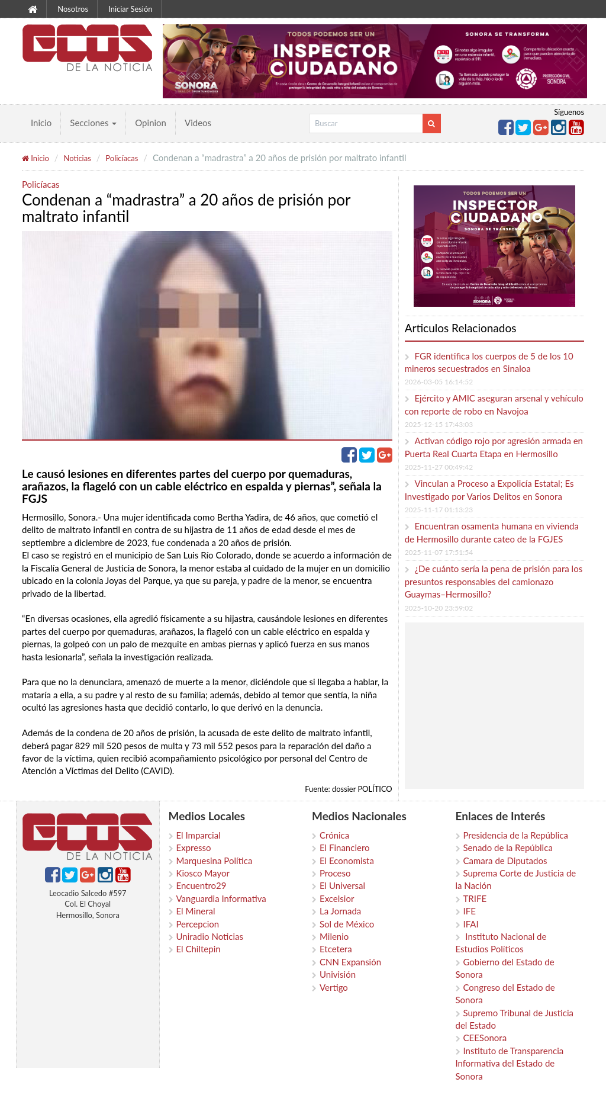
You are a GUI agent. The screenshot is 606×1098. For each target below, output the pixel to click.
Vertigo (334, 987)
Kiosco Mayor (203, 873)
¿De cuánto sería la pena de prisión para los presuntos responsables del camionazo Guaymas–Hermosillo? (494, 581)
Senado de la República (508, 847)
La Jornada (340, 911)
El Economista (347, 860)
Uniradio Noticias (209, 936)
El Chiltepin (198, 948)
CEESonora (485, 1037)
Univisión (338, 974)
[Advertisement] (507, 705)
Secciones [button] (93, 122)
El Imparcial (198, 835)
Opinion (150, 122)
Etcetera (336, 948)
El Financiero (345, 847)
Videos (198, 122)
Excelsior (337, 898)
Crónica (334, 835)
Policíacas (121, 158)
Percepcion (198, 924)
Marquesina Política (214, 860)
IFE (469, 911)
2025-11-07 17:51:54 (439, 552)
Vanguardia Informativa (221, 898)
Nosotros (72, 9)
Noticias (77, 158)
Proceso (335, 873)
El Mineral (195, 911)
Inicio (41, 122)
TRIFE (475, 898)
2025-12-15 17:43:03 (439, 424)
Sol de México (347, 924)
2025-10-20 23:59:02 (439, 607)
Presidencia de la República (516, 835)
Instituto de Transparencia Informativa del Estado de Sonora (510, 1063)
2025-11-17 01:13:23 (439, 509)
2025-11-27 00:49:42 (439, 467)
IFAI (471, 924)
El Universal (342, 885)
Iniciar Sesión (130, 9)
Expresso (193, 847)
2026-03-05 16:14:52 (439, 381)
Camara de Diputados (505, 860)
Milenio (334, 936)
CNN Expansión (350, 961)
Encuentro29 (201, 885)
